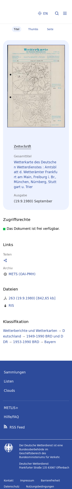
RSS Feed (17, 427)
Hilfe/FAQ (11, 417)
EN (45, 13)
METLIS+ (11, 408)
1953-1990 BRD (26, 342)
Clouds (9, 390)
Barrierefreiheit (50, 480)
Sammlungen (15, 372)
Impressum (27, 480)
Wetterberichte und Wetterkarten (30, 330)
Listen (9, 381)
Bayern (50, 342)
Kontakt (8, 480)
